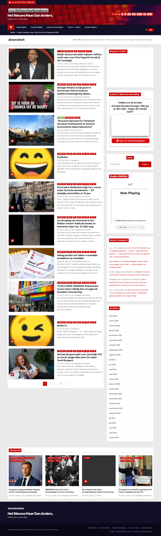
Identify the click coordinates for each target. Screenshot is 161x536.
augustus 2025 (115, 355)
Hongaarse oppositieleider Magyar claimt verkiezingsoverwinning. (24, 490)
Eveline (98, 496)
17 (61, 383)
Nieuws (69, 84)
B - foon (60, 51)
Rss (79, 84)
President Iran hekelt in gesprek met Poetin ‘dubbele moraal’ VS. (135, 490)
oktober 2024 (114, 403)
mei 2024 (112, 428)
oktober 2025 (114, 345)
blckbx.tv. (62, 325)
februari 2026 (114, 326)
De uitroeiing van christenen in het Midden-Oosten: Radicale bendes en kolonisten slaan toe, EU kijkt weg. (76, 223)
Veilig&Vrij (74, 160)
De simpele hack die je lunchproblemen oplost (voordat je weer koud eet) (97, 492)
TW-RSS (89, 51)
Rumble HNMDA (36, 27)
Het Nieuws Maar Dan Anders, (30, 15)
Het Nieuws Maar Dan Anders (81, 64)
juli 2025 (112, 360)
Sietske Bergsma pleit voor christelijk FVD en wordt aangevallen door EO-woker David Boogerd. (79, 357)
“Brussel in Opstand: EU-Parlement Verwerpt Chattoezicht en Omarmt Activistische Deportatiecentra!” (76, 124)
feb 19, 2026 (64, 329)
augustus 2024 (115, 413)
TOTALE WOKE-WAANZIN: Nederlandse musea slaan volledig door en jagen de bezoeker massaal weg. (77, 289)
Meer (133, 14)
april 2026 (113, 316)
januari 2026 (114, 330)
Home (75, 40)
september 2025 (116, 350)
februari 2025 (114, 384)
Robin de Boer (75, 130)
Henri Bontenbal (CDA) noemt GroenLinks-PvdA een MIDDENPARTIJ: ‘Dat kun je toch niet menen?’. (128, 282)
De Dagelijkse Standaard (79, 97)
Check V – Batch (74, 27)
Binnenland (68, 51)
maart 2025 (113, 379)
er (125, 14)
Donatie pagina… (91, 27)
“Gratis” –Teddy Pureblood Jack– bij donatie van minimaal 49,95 (34, 32)
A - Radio (60, 117)
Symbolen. (62, 157)
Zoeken (145, 164)
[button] (146, 30)
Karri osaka (113, 261)
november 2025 (115, 340)
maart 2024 (114, 437)
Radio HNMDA (21, 27)
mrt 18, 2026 (64, 261)
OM (145, 14)
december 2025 (115, 335)
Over (129, 14)
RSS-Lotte (81, 51)
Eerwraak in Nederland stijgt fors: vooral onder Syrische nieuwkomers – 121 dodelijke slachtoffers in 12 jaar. (79, 190)
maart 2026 (113, 321)
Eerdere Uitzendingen (55, 27)
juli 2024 (112, 418)
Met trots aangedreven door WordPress (21, 530)
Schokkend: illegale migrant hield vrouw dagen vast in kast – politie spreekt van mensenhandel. (128, 264)
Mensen (139, 14)
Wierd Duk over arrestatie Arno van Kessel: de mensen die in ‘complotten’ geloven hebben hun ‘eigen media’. (128, 293)
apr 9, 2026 (63, 97)
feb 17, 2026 (64, 364)
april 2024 (113, 433)
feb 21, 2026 (64, 295)
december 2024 (115, 394)
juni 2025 (112, 364)
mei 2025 (112, 369)
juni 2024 (112, 423)
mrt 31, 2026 (64, 160)
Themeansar (54, 530)
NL (75, 51)
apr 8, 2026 (63, 130)
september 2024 (116, 408)
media (150, 14)
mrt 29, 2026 (64, 230)
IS (122, 14)
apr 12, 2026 (64, 64)
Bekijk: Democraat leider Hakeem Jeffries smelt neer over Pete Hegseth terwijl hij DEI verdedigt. (79, 57)
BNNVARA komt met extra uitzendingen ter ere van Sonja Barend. (59, 492)
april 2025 (113, 374)
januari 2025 (114, 389)
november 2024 (115, 399)
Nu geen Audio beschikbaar (130, 227)
